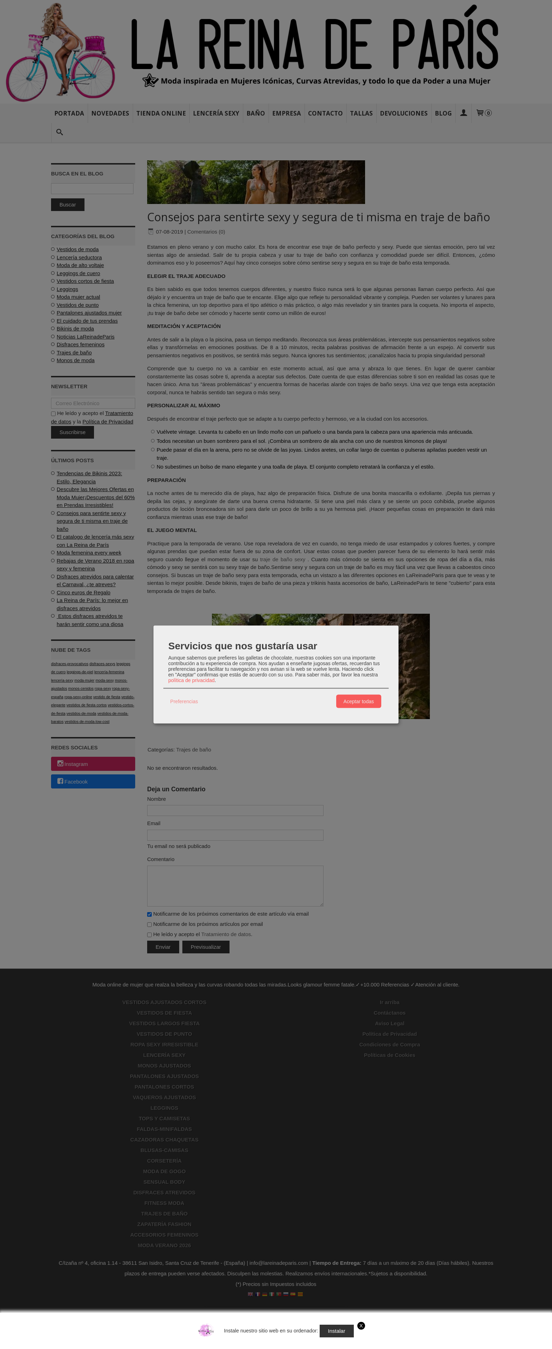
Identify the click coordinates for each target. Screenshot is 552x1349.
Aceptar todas (359, 701)
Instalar (336, 1331)
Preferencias (184, 701)
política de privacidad (191, 680)
